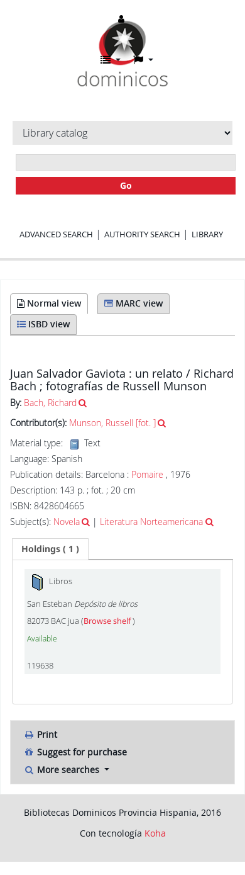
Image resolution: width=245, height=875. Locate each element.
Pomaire (148, 474)
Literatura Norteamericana (151, 522)
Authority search (142, 234)
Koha (155, 833)
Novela (66, 522)
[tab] (50, 549)
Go (126, 185)
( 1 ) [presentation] (50, 549)
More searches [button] (62, 770)
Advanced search (56, 234)
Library (207, 234)
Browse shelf (108, 621)
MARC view (133, 303)
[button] (111, 59)
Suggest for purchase (75, 752)
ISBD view (43, 324)
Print (40, 734)
